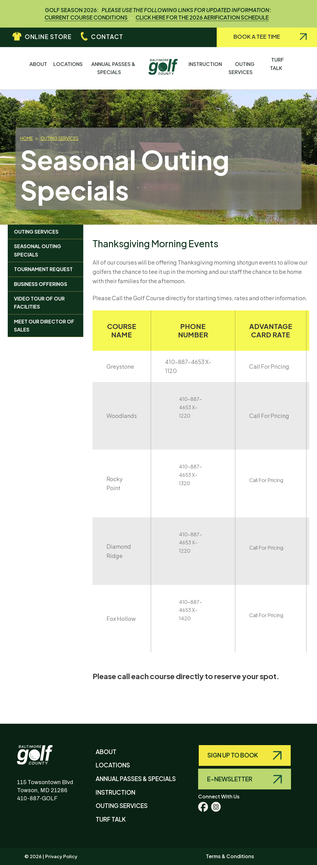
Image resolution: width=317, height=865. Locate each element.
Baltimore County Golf (41, 750)
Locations (68, 68)
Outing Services (244, 68)
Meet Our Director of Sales (44, 325)
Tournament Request (43, 269)
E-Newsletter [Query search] (230, 779)
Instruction (205, 68)
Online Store (48, 36)
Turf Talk (277, 67)
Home (26, 138)
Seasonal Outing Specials (37, 250)
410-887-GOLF (37, 798)
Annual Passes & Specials (113, 68)
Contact (107, 36)
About (38, 68)
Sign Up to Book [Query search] (233, 755)
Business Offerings (40, 284)
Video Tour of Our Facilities (39, 302)
